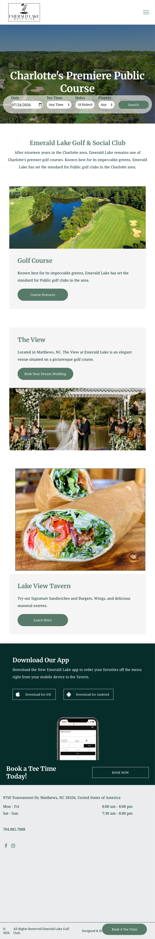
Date (15, 97)
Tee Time (54, 97)
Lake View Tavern (44, 586)
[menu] (146, 12)
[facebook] (6, 846)
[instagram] (13, 846)
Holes (80, 97)
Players (104, 97)
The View (31, 340)
